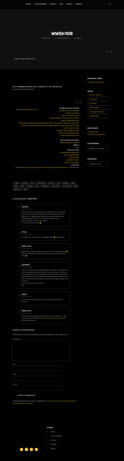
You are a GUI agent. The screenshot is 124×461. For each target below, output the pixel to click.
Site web (14, 384)
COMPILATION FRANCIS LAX (70, 135)
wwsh (25, 189)
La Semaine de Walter (62, 38)
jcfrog (24, 232)
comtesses (25, 183)
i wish (58, 183)
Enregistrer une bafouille (95, 82)
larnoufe (25, 207)
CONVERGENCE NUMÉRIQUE (69, 153)
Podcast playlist (94, 107)
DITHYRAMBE (74, 111)
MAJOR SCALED (74, 130)
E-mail (14, 374)
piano (22, 186)
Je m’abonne (93, 99)
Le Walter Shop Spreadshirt (96, 134)
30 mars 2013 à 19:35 (27, 234)
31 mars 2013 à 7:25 (27, 297)
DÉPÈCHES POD (74, 157)
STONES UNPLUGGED (66, 126)
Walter (24, 294)
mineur (16, 186)
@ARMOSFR (64, 143)
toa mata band (67, 186)
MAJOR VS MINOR (62, 130)
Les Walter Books (93, 132)
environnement (41, 183)
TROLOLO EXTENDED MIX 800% (68, 133)
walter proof (17, 189)
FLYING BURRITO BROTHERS (43, 123)
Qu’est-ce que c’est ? (95, 95)
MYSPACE (64, 111)
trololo (76, 186)
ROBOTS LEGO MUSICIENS (70, 116)
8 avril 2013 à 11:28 (27, 313)
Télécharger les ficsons (96, 112)
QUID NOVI (31, 167)
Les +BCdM (93, 103)
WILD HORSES (23, 123)
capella (17, 183)
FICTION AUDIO (45, 167)
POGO (77, 121)
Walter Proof (26, 246)
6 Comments (78, 38)
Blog (61, 4)
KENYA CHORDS (66, 121)
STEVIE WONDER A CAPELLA (58, 118)
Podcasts (53, 4)
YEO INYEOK (75, 118)
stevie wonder (56, 186)
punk (37, 186)
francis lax (51, 183)
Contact (69, 4)
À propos (79, 4)
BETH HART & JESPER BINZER (49, 126)
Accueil (28, 4)
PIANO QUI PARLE (73, 113)
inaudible (65, 183)
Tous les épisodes (40, 4)
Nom (14, 364)
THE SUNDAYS (58, 123)
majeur (73, 183)
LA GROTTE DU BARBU (71, 162)
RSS (34, 59)
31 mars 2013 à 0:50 (27, 267)
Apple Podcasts (26, 59)
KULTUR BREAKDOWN (71, 155)
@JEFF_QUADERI (73, 143)
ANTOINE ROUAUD (60, 167)
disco (32, 183)
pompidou (30, 186)
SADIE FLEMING (74, 128)
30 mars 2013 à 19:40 (27, 248)
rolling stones (45, 186)
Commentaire (16, 339)
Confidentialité (94, 116)
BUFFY (70, 123)
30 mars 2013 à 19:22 (27, 209)
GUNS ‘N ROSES (34, 126)
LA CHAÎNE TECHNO (72, 160)
